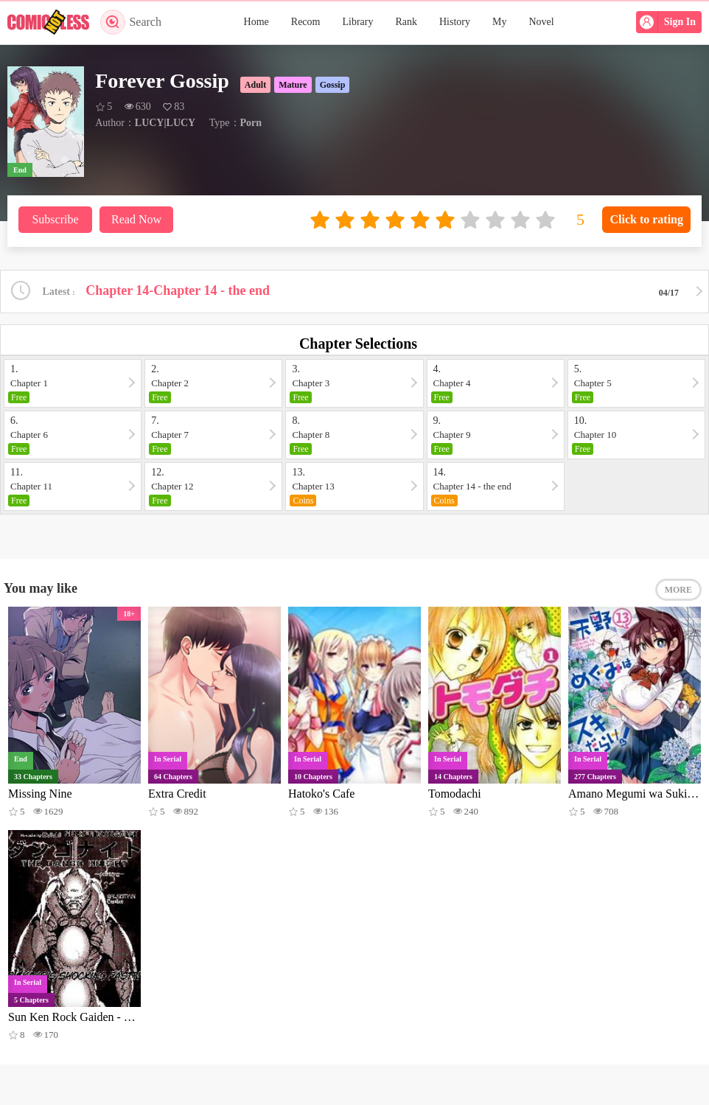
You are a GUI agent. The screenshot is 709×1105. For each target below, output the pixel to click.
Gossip (333, 85)
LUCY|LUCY (165, 122)
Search (130, 22)
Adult (255, 85)
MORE (678, 590)
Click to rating (646, 219)
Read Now (136, 219)
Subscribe (55, 219)
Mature (293, 85)
